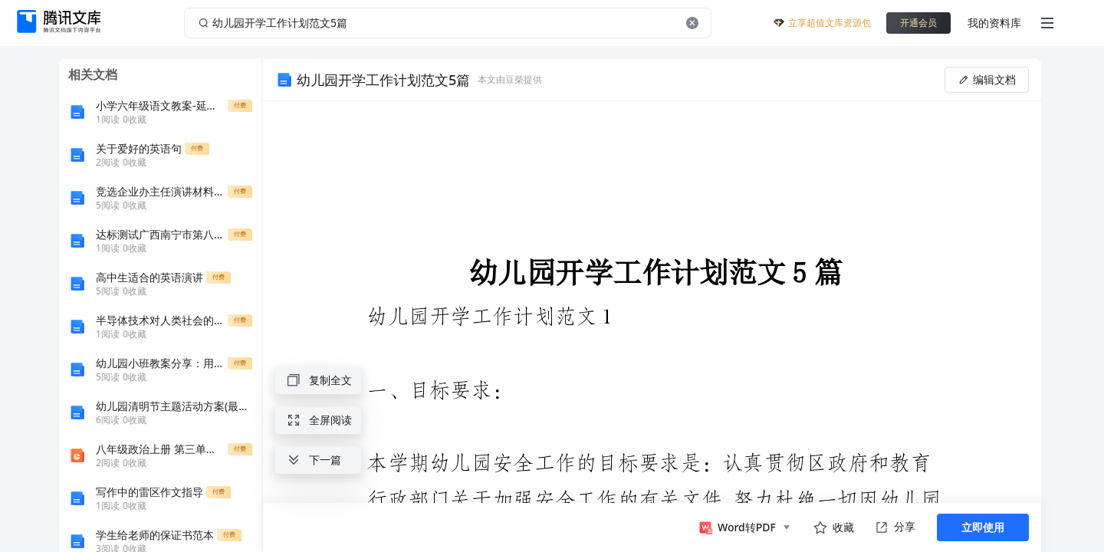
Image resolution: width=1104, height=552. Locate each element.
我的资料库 (994, 22)
